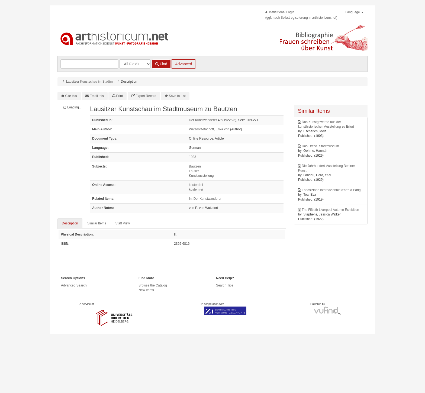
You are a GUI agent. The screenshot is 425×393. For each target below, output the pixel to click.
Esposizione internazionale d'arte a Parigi (331, 190)
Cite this (71, 96)
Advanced (183, 64)
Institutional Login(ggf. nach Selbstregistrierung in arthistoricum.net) (301, 15)
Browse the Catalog (153, 285)
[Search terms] (89, 64)
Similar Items (96, 223)
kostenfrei (196, 185)
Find (161, 64)
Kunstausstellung (201, 176)
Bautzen (195, 166)
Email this (97, 96)
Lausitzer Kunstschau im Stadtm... (90, 81)
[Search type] (135, 64)
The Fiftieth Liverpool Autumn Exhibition (330, 210)
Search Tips (224, 285)
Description (70, 223)
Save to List (177, 96)
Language (354, 12)
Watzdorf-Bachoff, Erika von (209, 129)
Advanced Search (74, 285)
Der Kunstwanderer (203, 120)
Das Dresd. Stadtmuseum (320, 146)
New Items (146, 290)
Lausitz (194, 171)
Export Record (146, 96)
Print (119, 96)
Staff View (122, 223)
